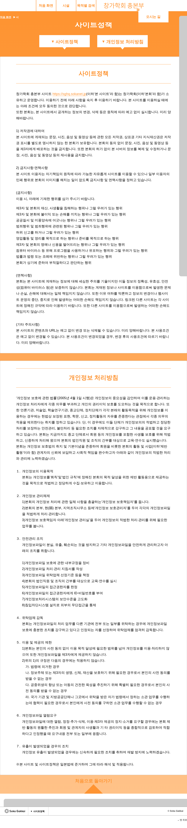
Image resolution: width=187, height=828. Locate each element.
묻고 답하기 (136, 5)
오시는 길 (166, 5)
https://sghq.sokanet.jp (69, 93)
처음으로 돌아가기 (93, 780)
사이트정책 (39, 810)
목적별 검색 (55, 5)
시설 (35, 5)
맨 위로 (182, 819)
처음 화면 (15, 5)
